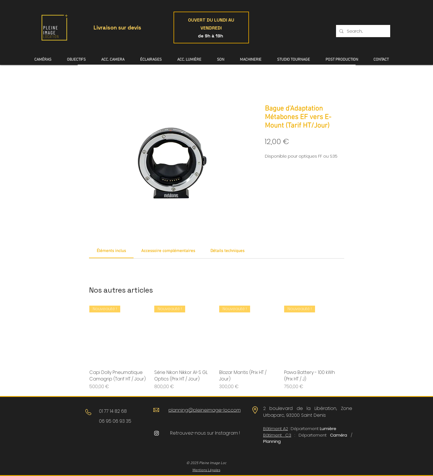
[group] (216, 347)
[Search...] (362, 31)
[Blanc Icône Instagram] (156, 433)
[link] (111, 250)
